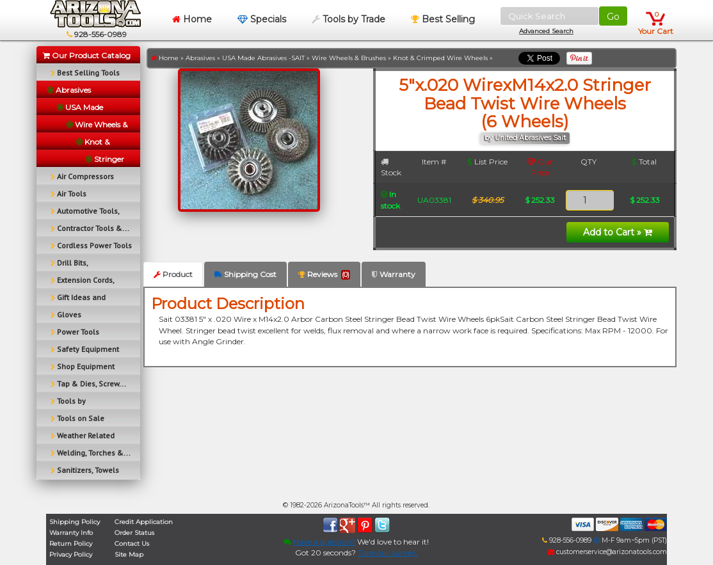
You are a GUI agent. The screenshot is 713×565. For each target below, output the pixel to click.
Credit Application (144, 522)
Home (192, 19)
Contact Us (132, 543)
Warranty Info (71, 533)
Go (613, 16)
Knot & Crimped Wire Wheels (440, 58)
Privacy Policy (70, 554)
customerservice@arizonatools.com (607, 552)
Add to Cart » (617, 232)
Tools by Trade (348, 19)
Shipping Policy (74, 522)
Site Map (129, 554)
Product (173, 274)
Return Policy (70, 543)
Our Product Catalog (87, 55)
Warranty (393, 274)
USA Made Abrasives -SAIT (263, 58)
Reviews (324, 274)
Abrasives (200, 58)
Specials (261, 19)
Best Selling (443, 19)
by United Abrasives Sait (525, 138)
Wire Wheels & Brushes (349, 58)
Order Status (134, 533)
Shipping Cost (245, 274)
